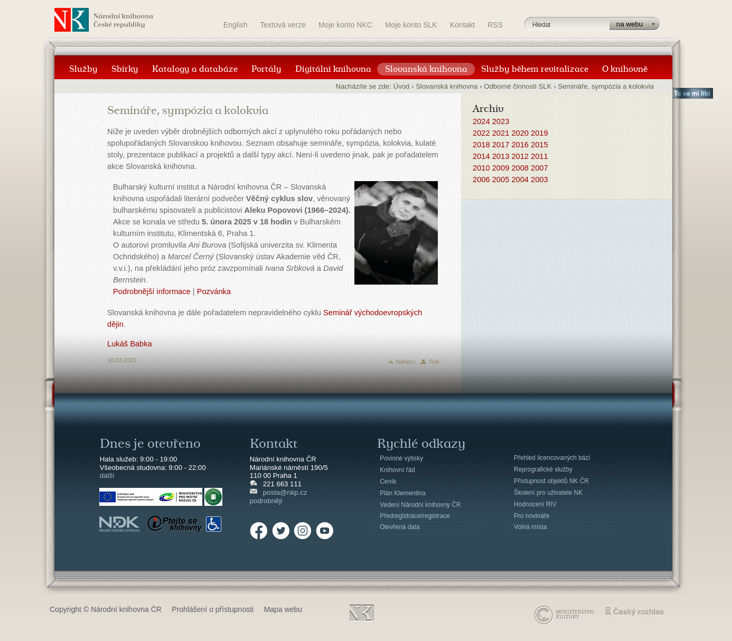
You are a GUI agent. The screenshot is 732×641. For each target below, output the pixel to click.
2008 (520, 168)
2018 (481, 144)
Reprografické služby (543, 469)
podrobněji (266, 501)
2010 (481, 168)
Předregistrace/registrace (415, 516)
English (235, 25)
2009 (501, 168)
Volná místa (530, 527)
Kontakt (462, 25)
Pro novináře (531, 516)
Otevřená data (399, 527)
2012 (520, 156)
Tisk (434, 362)
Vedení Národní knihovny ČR (420, 504)
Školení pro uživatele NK (548, 492)
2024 (481, 121)
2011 (539, 156)
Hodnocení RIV (535, 504)
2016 (520, 144)
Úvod (401, 86)
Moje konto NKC (345, 25)
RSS (495, 25)
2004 (520, 179)
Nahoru (405, 362)
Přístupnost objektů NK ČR (551, 481)
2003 (539, 179)
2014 (481, 156)
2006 (481, 179)
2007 (539, 168)
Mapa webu (283, 609)
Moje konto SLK (411, 25)
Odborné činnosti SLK (517, 86)
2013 (501, 156)
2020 (520, 133)
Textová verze (283, 25)
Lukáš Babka (129, 344)
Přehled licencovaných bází (552, 457)
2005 (501, 179)
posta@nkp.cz (285, 492)
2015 (539, 144)
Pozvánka (214, 291)
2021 (501, 133)
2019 (539, 133)
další (107, 475)
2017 (501, 144)
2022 (481, 133)
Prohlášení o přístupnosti (213, 609)
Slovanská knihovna (446, 86)
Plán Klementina (402, 493)
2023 (501, 121)
